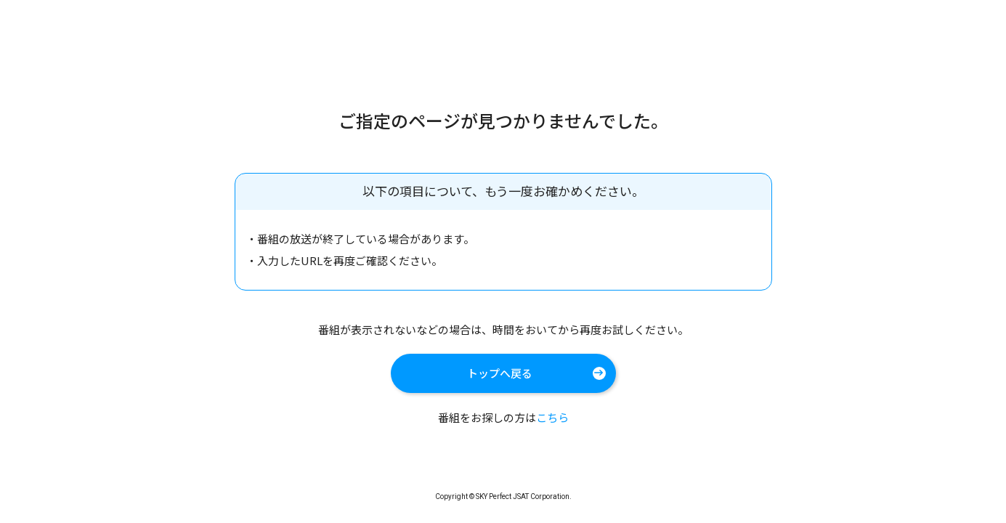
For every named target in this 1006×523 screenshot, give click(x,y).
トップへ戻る (499, 373)
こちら (552, 417)
